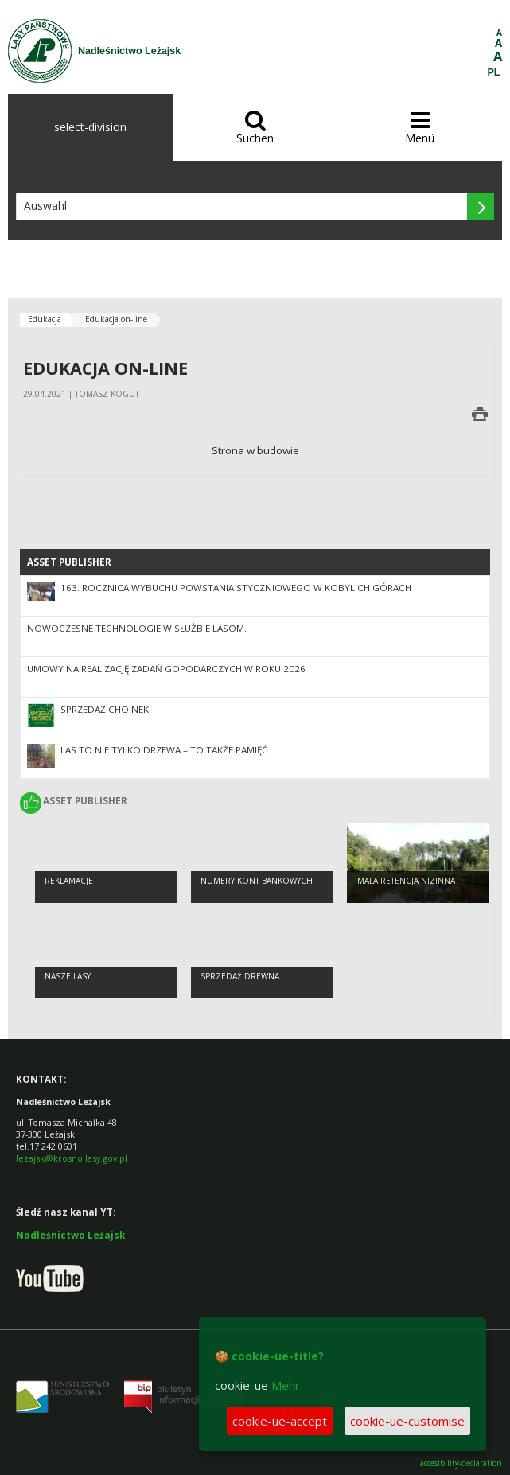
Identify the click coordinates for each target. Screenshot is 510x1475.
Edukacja (44, 319)
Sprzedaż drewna (239, 976)
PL (494, 72)
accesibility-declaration (461, 1463)
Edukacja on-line (116, 319)
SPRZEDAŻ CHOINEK (104, 709)
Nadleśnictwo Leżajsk (70, 1235)
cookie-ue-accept (279, 1421)
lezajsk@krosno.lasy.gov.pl (71, 1158)
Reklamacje (69, 880)
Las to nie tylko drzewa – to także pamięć (163, 750)
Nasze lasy (68, 976)
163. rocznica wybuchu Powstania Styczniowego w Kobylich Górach (235, 588)
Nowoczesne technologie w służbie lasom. (137, 628)
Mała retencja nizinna (406, 880)
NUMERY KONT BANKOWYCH (256, 880)
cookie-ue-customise (407, 1421)
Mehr (285, 1385)
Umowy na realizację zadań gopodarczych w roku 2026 (166, 669)
